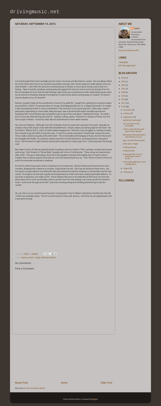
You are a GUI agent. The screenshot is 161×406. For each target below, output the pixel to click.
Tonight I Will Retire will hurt (45, 257)
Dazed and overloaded (132, 120)
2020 (123, 92)
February (127, 172)
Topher (136, 28)
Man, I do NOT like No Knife (134, 140)
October (127, 113)
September (128, 117)
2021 (123, 89)
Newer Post (21, 382)
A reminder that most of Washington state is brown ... (132, 156)
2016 (123, 107)
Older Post (106, 382)
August (126, 168)
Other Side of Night (130, 144)
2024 (123, 81)
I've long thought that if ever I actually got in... (134, 163)
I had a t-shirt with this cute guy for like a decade (133, 130)
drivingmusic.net (35, 12)
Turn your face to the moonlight (131, 125)
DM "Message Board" (127, 66)
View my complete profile (129, 50)
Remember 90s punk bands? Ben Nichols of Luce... (134, 136)
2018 (123, 99)
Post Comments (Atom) (35, 388)
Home (64, 382)
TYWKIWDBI (123, 62)
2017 (123, 103)
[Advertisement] (63, 357)
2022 (123, 85)
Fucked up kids (129, 151)
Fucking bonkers (129, 147)
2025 (123, 78)
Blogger (94, 399)
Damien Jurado (27, 257)
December (127, 110)
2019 (123, 96)
